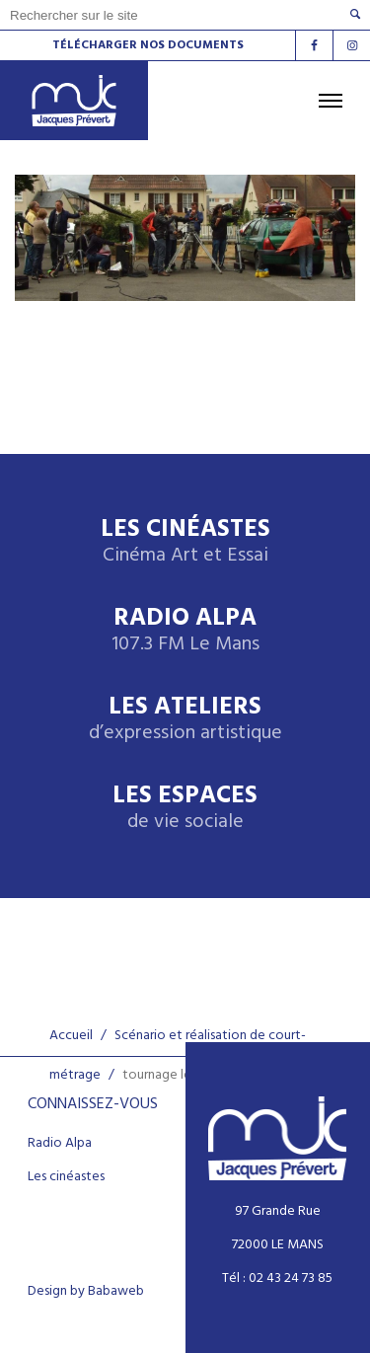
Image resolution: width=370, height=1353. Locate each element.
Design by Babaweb (86, 1292)
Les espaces (185, 809)
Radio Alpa (185, 631)
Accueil (71, 1035)
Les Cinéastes (185, 542)
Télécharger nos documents (148, 45)
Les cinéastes (66, 1177)
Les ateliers (185, 720)
